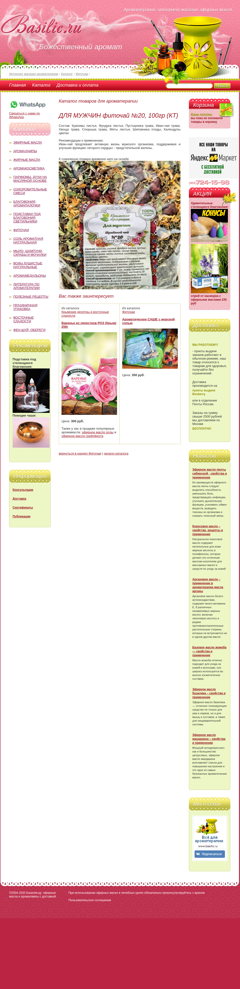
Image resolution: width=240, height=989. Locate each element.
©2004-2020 (17, 893)
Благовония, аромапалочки (26, 203)
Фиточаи (21, 230)
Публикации (21, 516)
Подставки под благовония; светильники (26, 217)
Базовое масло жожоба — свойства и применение (209, 651)
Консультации (23, 490)
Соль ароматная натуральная (28, 240)
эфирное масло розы (98, 432)
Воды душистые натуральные (27, 265)
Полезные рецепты (30, 296)
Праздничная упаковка (25, 307)
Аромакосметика (28, 168)
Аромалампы (25, 151)
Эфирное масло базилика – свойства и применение (208, 693)
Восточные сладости (23, 319)
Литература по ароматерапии (26, 286)
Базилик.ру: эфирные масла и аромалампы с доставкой (32, 894)
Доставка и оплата (77, 85)
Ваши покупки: (202, 114)
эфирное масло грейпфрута (82, 436)
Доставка (19, 498)
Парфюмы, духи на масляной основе (30, 179)
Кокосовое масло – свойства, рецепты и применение (207, 530)
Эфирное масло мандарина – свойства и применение (208, 739)
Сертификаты (23, 507)
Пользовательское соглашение (89, 900)
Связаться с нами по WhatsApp (27, 113)
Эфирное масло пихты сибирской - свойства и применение (209, 473)
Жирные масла (26, 160)
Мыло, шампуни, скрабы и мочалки (29, 252)
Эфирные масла (27, 142)
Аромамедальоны (29, 275)
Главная (17, 85)
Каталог (41, 85)
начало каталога (116, 453)
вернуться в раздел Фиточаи (80, 453)
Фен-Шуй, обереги (29, 330)
